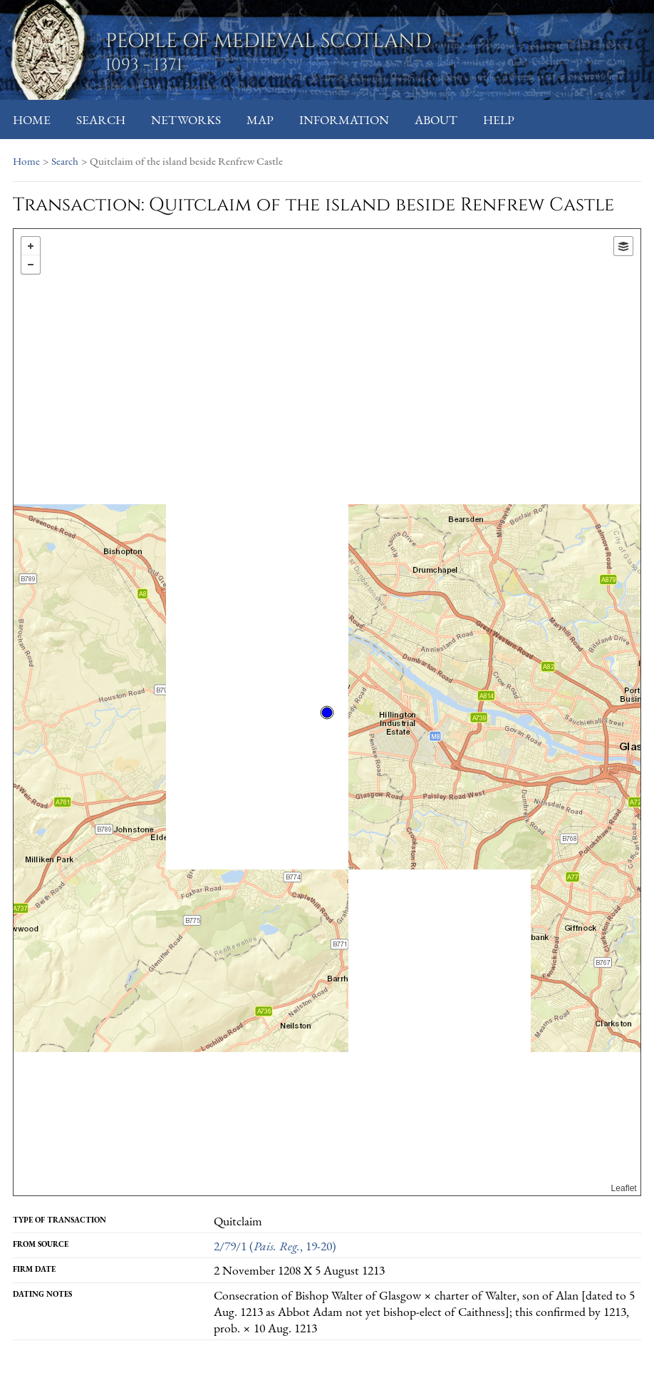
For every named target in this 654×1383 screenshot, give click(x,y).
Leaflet (624, 1188)
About (436, 119)
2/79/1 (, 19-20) (275, 1245)
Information (344, 119)
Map (260, 119)
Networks (186, 119)
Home (32, 119)
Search (100, 119)
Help (498, 119)
